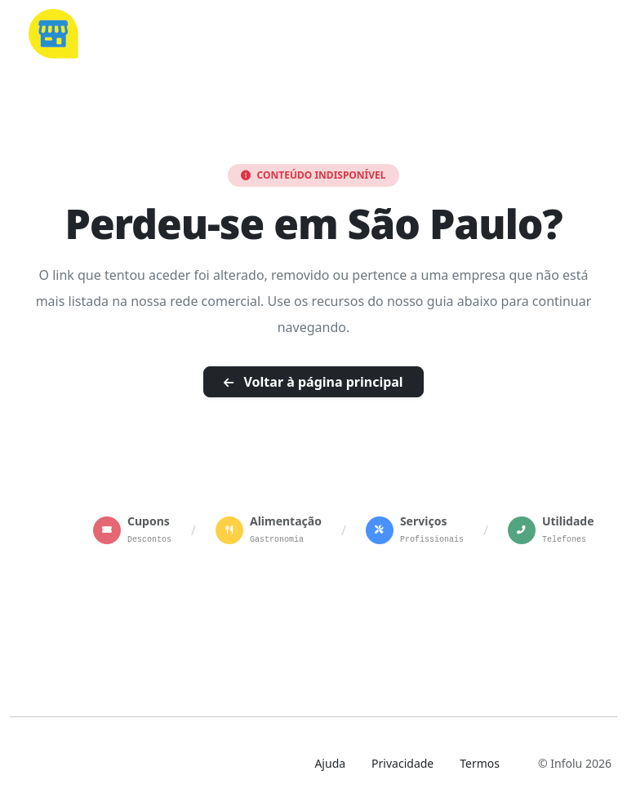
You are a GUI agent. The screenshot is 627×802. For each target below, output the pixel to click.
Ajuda (329, 763)
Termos (480, 763)
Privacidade (402, 763)
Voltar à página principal (313, 382)
